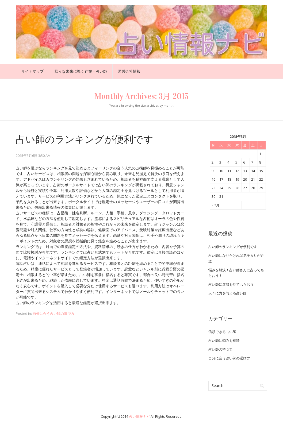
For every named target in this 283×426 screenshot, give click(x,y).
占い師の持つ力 (220, 349)
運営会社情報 (129, 71)
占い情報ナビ (139, 416)
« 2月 (216, 205)
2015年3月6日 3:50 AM (33, 155)
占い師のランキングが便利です (84, 139)
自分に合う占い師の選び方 (53, 313)
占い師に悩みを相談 (224, 340)
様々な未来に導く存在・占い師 (81, 71)
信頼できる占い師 (222, 331)
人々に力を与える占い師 (227, 293)
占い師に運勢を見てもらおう (231, 284)
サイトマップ (32, 71)
